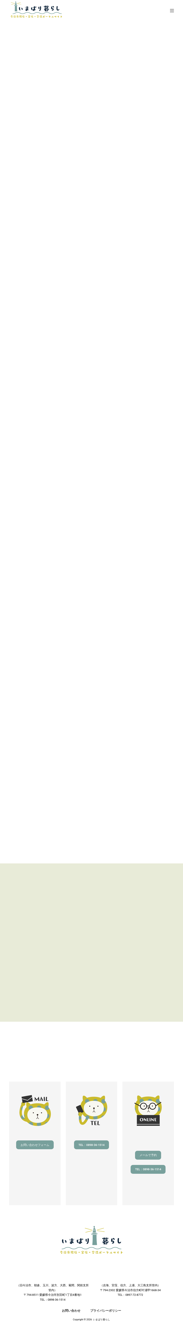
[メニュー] (172, 11)
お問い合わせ (71, 1310)
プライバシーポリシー (105, 1310)
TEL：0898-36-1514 (91, 1145)
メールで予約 (148, 1155)
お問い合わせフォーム (35, 1145)
